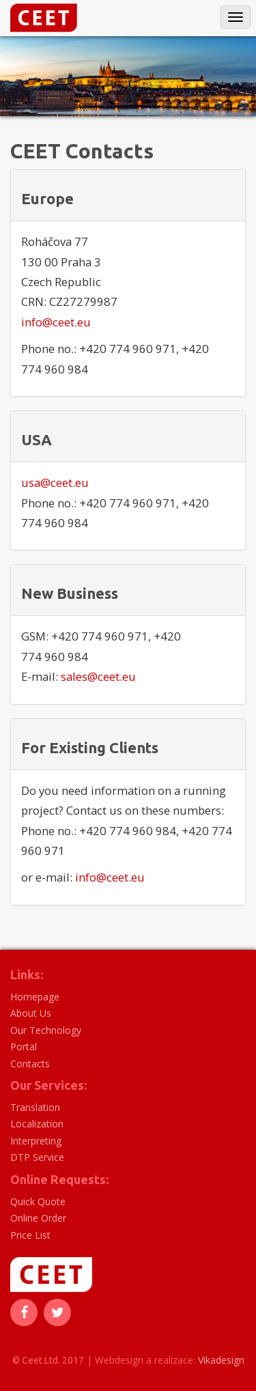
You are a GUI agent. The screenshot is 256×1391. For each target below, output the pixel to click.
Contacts (30, 1063)
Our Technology (45, 1030)
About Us (30, 1013)
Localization (36, 1123)
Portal (23, 1046)
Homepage (34, 996)
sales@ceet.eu (98, 676)
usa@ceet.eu (55, 482)
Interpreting (35, 1140)
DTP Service (37, 1157)
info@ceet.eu (56, 322)
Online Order (38, 1217)
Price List (30, 1234)
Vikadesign (221, 1359)
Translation (35, 1107)
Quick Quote (38, 1201)
